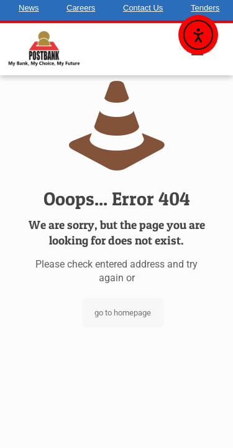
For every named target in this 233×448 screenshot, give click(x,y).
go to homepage (122, 312)
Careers (80, 7)
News (29, 7)
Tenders (205, 7)
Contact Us (143, 7)
